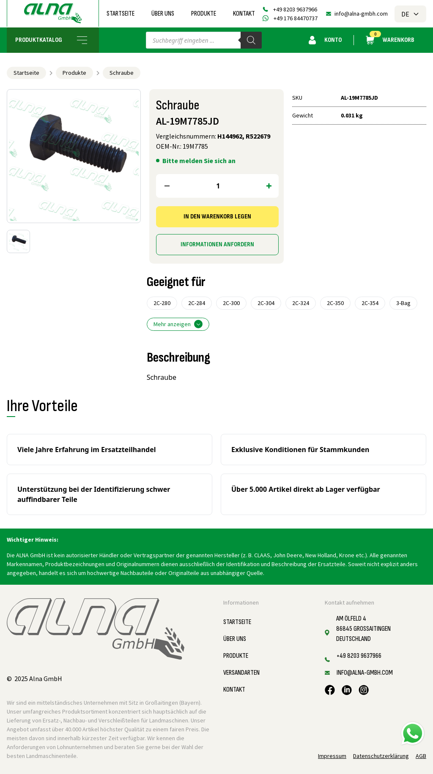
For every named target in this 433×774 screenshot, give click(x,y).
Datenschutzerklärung (381, 756)
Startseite (120, 14)
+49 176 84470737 (296, 18)
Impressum (332, 756)
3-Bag (403, 303)
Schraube (122, 72)
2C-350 (335, 303)
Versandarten (241, 673)
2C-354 (370, 303)
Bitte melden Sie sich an (199, 160)
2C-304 (266, 303)
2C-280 (161, 303)
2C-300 (231, 303)
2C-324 (300, 303)
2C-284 (196, 303)
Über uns (162, 14)
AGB (421, 756)
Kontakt (244, 14)
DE (410, 14)
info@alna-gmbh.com (361, 13)
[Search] (251, 40)
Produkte (203, 14)
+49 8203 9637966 (295, 9)
